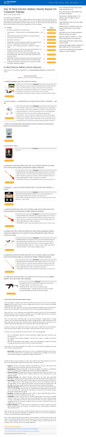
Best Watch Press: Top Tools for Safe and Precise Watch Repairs (21, 428)
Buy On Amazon (51, 29)
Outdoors (67, 2)
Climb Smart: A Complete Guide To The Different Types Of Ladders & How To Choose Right (69, 17)
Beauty (56, 2)
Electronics (61, 2)
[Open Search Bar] (81, 2)
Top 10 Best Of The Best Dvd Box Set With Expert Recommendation (22, 431)
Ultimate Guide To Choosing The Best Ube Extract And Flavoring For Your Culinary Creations (70, 28)
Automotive (51, 2)
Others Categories (75, 2)
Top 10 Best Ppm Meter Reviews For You (15, 433)
